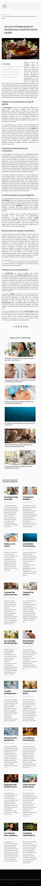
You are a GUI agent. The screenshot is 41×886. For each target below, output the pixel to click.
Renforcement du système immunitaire (11, 74)
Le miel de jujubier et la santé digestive (11, 71)
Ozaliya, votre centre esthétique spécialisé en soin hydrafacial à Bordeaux (19, 402)
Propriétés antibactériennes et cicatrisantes (12, 69)
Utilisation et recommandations (9, 77)
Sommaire (6, 64)
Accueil (3, 14)
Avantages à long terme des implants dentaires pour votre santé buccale (19, 359)
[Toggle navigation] (4, 6)
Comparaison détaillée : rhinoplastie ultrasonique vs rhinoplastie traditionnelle (20, 380)
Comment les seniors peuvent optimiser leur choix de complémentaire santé (18, 445)
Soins (8, 14)
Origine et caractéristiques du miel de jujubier (12, 66)
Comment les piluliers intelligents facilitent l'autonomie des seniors (18, 467)
